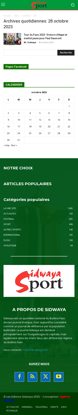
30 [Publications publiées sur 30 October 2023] (8, 140)
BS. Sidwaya (30, 42)
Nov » (14, 145)
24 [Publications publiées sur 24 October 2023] (18, 133)
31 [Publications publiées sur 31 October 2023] (18, 140)
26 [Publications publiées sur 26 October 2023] (40, 133)
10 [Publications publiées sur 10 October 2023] (18, 119)
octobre (26, 15)
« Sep (7, 145)
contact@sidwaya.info (35, 350)
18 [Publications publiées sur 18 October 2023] (30, 126)
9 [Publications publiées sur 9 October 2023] (8, 119)
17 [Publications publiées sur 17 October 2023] (18, 126)
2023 (16, 15)
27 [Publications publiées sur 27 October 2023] (49, 133)
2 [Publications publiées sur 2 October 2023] (8, 113)
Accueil (7, 15)
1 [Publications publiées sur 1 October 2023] (69, 106)
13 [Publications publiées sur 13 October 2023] (49, 119)
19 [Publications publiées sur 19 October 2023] (40, 126)
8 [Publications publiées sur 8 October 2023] (69, 113)
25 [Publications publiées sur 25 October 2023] (30, 133)
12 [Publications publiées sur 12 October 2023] (40, 119)
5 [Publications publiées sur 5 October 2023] (40, 113)
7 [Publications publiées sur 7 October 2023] (58, 113)
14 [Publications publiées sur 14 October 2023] (59, 119)
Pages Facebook (16, 66)
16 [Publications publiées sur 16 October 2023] (8, 126)
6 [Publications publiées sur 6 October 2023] (49, 113)
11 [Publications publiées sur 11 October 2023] (30, 119)
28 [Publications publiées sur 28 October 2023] (59, 133)
